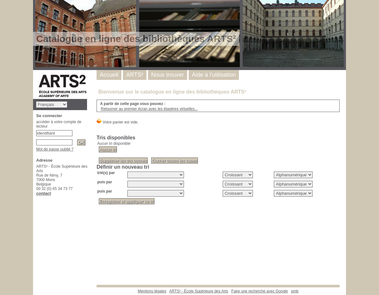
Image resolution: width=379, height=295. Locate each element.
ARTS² (134, 75)
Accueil (109, 75)
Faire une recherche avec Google (259, 291)
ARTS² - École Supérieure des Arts (198, 291)
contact (43, 193)
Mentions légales (152, 291)
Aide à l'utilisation (214, 75)
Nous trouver (167, 75)
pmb (294, 291)
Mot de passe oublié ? (54, 149)
